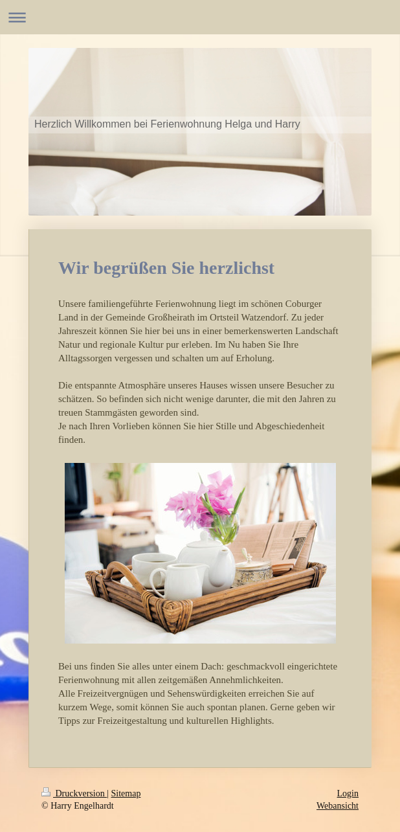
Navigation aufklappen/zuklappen (200, 17)
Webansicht (338, 806)
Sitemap (126, 793)
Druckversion (74, 793)
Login (348, 793)
